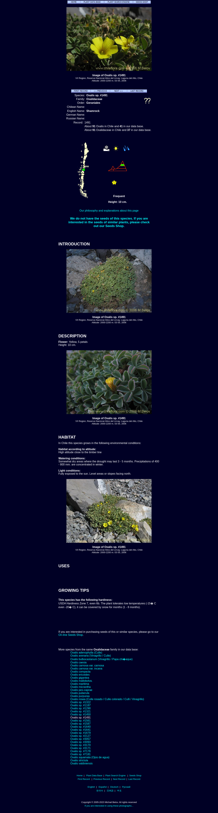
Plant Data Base (94, 775)
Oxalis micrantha (80, 686)
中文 (119, 790)
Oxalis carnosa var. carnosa (87, 665)
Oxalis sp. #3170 (80, 745)
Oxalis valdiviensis (81, 763)
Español (103, 787)
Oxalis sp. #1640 (80, 726)
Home (80, 775)
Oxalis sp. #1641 (80, 729)
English (91, 787)
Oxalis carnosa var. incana (86, 668)
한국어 (99, 790)
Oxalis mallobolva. (81, 680)
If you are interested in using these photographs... (109, 805)
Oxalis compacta (80, 671)
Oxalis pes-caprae (81, 690)
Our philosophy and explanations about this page (109, 210)
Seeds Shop (135, 775)
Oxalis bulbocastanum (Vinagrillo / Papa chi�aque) (101, 659)
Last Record (134, 779)
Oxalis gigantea (79, 677)
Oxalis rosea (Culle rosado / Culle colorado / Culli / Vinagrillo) (107, 699)
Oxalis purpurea (80, 696)
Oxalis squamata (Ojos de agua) (89, 757)
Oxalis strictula (79, 760)
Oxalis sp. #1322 (80, 702)
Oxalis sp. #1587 (80, 723)
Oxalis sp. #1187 (80, 705)
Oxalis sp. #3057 (80, 738)
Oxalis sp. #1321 (80, 711)
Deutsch (114, 787)
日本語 (110, 790)
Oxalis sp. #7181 (80, 754)
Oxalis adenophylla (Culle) (86, 652)
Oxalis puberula (79, 693)
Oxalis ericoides (80, 674)
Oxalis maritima (79, 683)
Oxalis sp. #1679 (80, 732)
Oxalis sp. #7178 (80, 751)
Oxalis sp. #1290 (80, 708)
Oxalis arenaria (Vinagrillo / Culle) (90, 655)
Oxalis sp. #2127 (80, 735)
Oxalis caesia (78, 662)
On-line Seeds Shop (70, 634)
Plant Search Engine (115, 775)
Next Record (119, 779)
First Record (84, 779)
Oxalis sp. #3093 (80, 742)
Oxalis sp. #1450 (80, 714)
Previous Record (102, 779)
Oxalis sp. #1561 (80, 720)
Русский (126, 787)
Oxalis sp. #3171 (80, 748)
